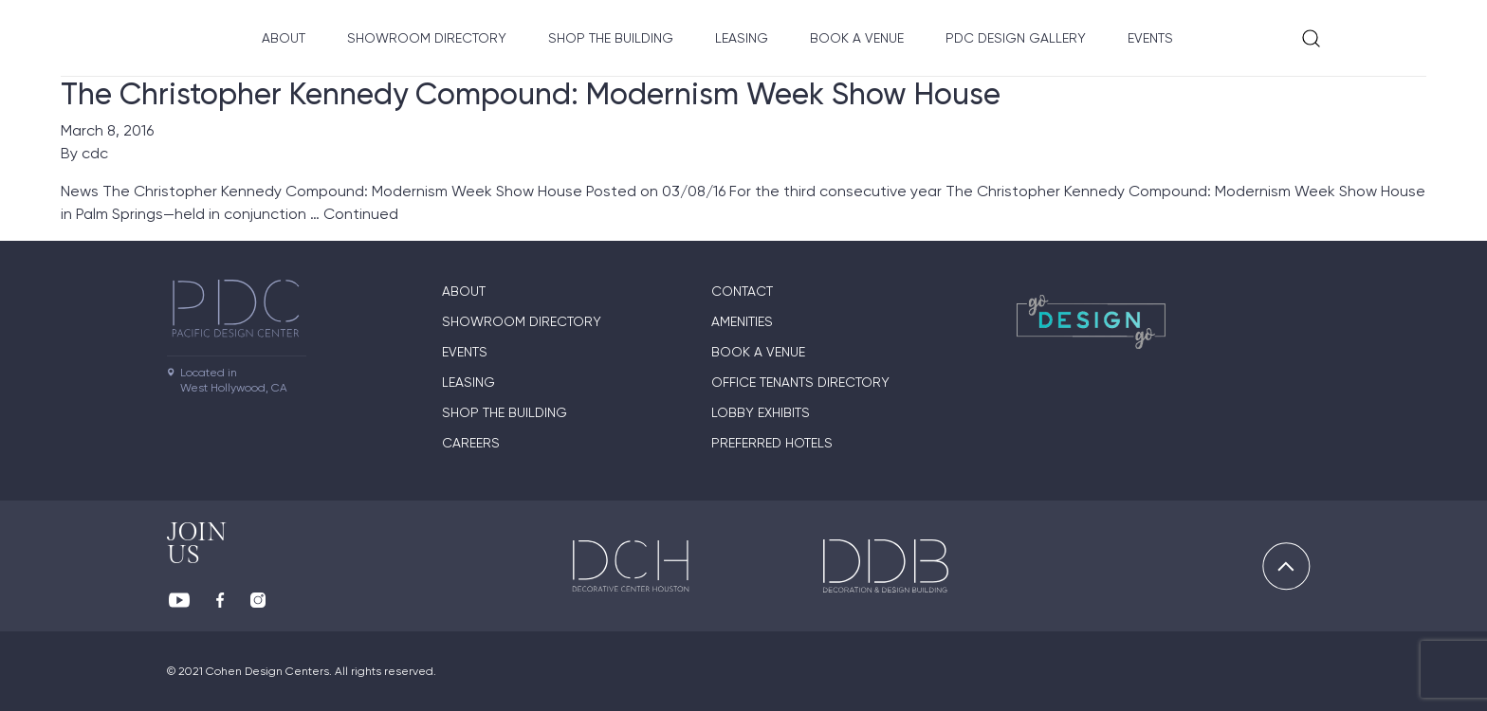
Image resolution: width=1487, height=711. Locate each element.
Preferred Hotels (772, 442)
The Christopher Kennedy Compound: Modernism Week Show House (531, 94)
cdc (95, 153)
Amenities (742, 321)
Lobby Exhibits (760, 412)
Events (1150, 38)
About (283, 38)
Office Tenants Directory (800, 382)
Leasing (741, 38)
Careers (471, 442)
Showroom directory (426, 38)
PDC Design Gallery (1015, 38)
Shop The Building (610, 38)
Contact (742, 291)
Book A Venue (857, 38)
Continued (360, 214)
